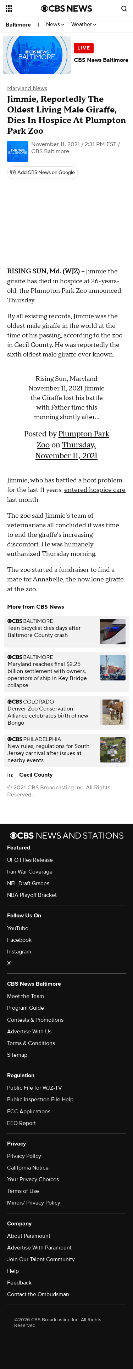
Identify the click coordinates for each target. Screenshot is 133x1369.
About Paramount (28, 1236)
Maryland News (27, 88)
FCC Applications (28, 1111)
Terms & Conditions (31, 1043)
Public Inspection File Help (40, 1099)
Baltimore (18, 24)
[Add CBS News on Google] (42, 172)
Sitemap (17, 1055)
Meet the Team (25, 996)
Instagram (19, 952)
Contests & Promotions (35, 1020)
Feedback (19, 1283)
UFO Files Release (30, 860)
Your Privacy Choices (33, 1179)
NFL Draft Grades (28, 883)
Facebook (19, 940)
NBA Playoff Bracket (32, 895)
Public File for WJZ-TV (34, 1088)
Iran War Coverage (29, 872)
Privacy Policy (24, 1156)
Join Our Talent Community (41, 1259)
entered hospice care (95, 490)
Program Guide (25, 1008)
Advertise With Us (29, 1031)
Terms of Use (23, 1191)
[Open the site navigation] (23, 8)
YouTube (17, 928)
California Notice (28, 1168)
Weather (83, 24)
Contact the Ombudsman (38, 1294)
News (55, 24)
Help (13, 1271)
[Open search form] (124, 8)
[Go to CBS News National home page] (66, 8)
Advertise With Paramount (39, 1248)
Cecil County (36, 774)
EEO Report (21, 1123)
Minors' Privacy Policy (33, 1203)
